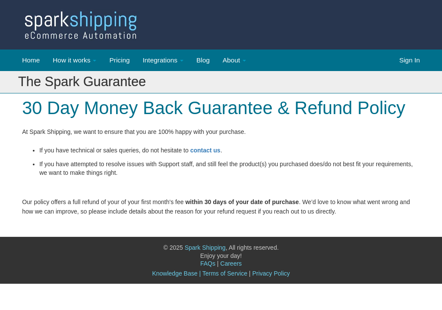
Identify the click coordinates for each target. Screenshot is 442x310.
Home (31, 60)
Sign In (409, 60)
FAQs (209, 263)
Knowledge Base (174, 273)
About (231, 60)
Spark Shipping (205, 247)
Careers (231, 263)
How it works (71, 60)
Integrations (160, 60)
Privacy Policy (271, 273)
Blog (203, 60)
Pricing (119, 60)
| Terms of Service (223, 273)
